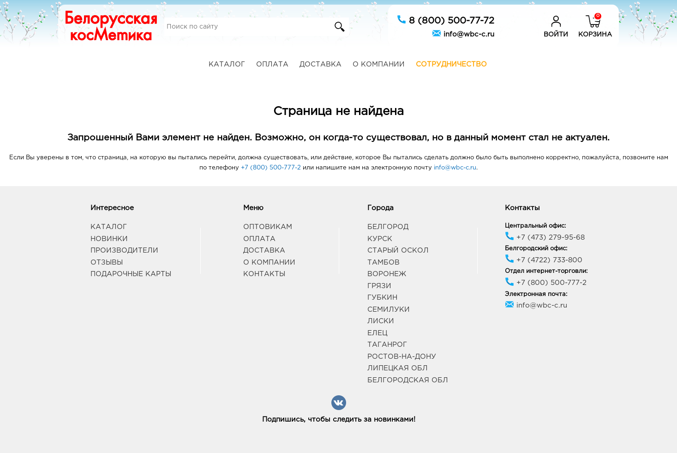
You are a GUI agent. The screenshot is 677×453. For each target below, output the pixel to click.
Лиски (380, 321)
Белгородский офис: (536, 248)
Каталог (227, 64)
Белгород (387, 227)
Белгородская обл (407, 380)
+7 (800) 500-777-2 (271, 167)
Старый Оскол (398, 251)
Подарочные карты (130, 274)
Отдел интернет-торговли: (546, 271)
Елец (377, 333)
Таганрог (387, 345)
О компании (379, 64)
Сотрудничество (451, 64)
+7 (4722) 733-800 (543, 260)
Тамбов (383, 263)
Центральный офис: (535, 226)
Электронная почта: (536, 294)
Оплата (272, 64)
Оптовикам (267, 227)
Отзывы (106, 263)
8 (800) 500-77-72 (445, 20)
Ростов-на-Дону (401, 357)
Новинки (109, 239)
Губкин (382, 298)
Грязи (379, 286)
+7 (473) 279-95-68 (545, 238)
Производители (124, 251)
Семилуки (388, 310)
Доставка (320, 64)
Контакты (264, 274)
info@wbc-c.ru (463, 33)
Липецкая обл (397, 368)
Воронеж (386, 274)
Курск (379, 239)
